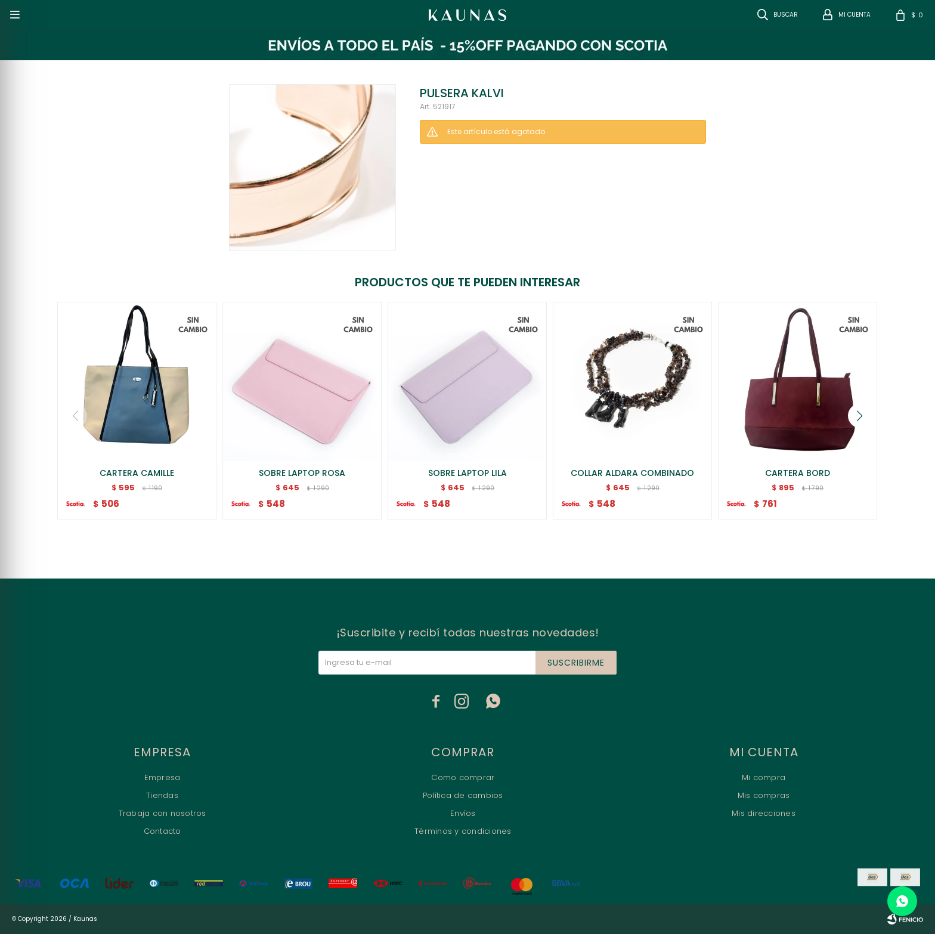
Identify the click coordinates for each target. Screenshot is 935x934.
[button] (860, 416)
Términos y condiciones (463, 831)
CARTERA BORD (797, 473)
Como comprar (462, 777)
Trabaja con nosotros (162, 813)
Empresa (162, 777)
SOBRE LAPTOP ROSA (302, 473)
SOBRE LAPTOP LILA (467, 473)
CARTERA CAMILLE (137, 473)
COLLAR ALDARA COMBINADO (632, 473)
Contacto (162, 831)
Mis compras (764, 795)
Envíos (463, 813)
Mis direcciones (763, 813)
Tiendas (162, 795)
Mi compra (763, 777)
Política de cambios (463, 795)
